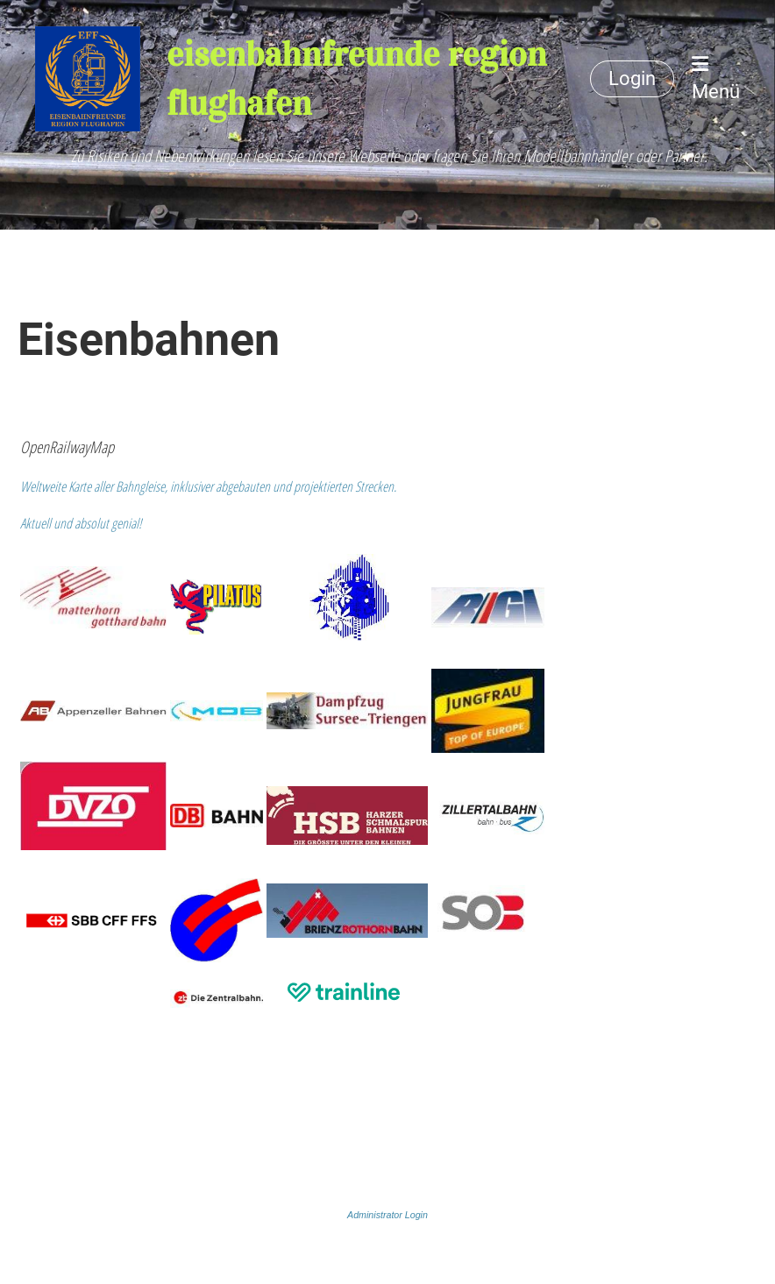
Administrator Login (387, 1215)
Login (632, 78)
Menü (716, 78)
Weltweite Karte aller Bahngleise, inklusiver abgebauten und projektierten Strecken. (208, 486)
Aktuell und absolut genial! (81, 523)
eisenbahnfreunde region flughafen (356, 78)
